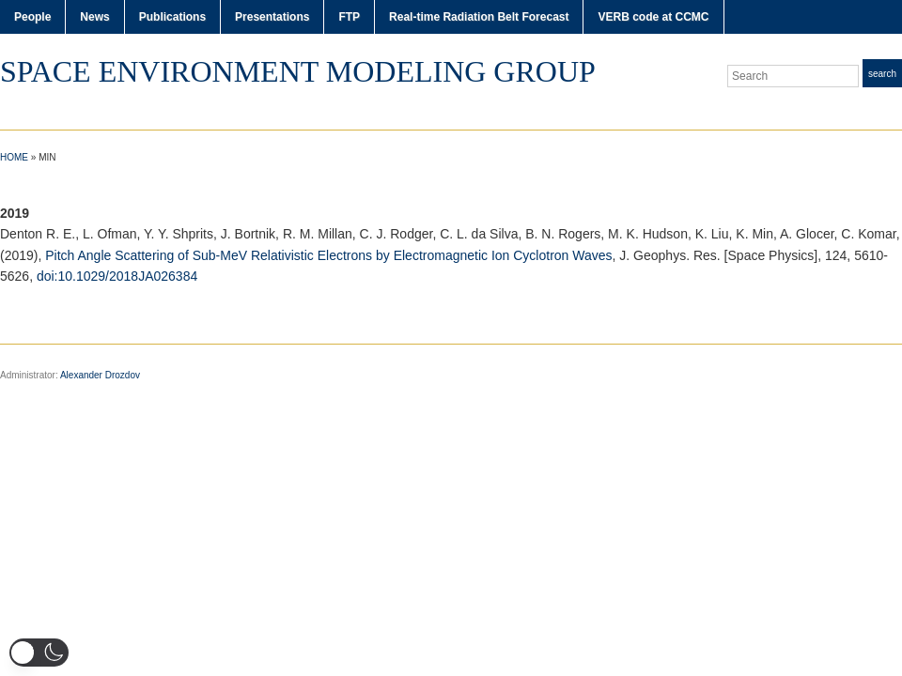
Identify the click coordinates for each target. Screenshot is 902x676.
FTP (349, 16)
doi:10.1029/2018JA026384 (117, 276)
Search (882, 74)
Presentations (272, 16)
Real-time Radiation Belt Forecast (478, 16)
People (32, 16)
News (94, 16)
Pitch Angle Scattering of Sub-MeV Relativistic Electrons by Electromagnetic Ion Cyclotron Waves (328, 255)
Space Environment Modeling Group (298, 71)
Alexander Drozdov (100, 375)
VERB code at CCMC (653, 16)
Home (14, 157)
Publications (172, 16)
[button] (39, 652)
